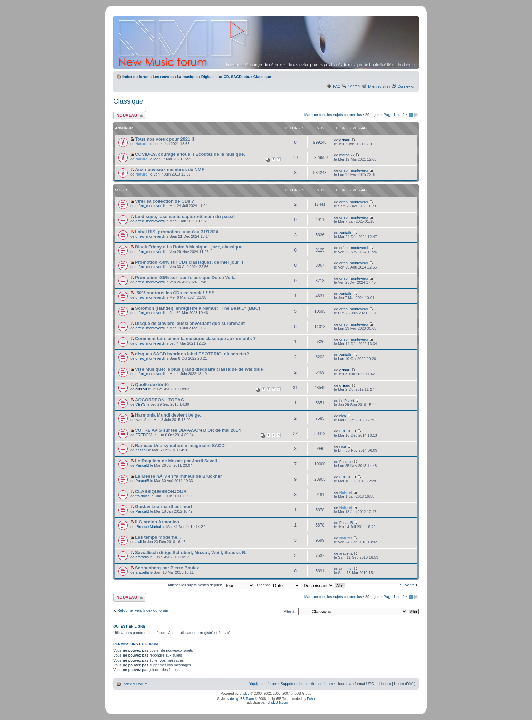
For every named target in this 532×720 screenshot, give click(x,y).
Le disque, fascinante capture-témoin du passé (185, 216)
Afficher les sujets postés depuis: (211, 585)
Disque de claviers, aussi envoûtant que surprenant (190, 323)
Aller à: (290, 611)
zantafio (346, 232)
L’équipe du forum (262, 684)
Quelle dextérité (152, 384)
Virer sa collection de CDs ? (164, 201)
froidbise (142, 496)
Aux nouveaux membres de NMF (169, 169)
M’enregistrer (379, 86)
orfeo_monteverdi (353, 170)
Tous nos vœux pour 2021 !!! (165, 139)
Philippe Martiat (148, 526)
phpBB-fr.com (278, 702)
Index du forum (135, 77)
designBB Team (242, 699)
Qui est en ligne (129, 626)
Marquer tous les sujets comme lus (333, 115)
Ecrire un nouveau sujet (129, 115)
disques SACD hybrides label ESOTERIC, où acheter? (192, 353)
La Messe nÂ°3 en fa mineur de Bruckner (178, 476)
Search (354, 86)
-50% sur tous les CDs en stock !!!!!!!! (174, 292)
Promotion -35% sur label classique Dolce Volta (185, 277)
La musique (187, 77)
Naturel (141, 144)
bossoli (141, 450)
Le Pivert (346, 401)
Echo (311, 699)
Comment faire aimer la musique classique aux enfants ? (195, 338)
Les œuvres (163, 77)
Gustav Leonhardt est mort (163, 506)
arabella (142, 557)
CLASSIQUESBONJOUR (161, 491)
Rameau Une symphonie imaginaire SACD (180, 445)
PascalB (142, 465)
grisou (345, 140)
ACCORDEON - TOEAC (159, 399)
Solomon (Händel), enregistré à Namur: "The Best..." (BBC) (197, 308)
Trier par (278, 585)
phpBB (245, 693)
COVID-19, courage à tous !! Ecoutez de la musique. (190, 154)
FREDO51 (144, 435)
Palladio (346, 462)
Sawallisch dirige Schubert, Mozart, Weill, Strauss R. (190, 552)
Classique (262, 77)
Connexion (406, 86)
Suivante (407, 585)
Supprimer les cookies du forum (307, 684)
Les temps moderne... (158, 537)
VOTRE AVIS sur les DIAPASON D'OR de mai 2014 (188, 430)
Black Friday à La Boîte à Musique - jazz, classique (189, 247)
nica (342, 416)
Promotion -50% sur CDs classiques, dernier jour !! (189, 262)
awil (138, 542)
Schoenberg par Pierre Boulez (167, 567)
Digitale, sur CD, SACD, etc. (225, 77)
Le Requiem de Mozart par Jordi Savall (176, 460)
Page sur (394, 115)
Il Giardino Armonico (157, 521)
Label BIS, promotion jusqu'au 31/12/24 (176, 231)
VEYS (140, 404)
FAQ (336, 86)
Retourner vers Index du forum (142, 610)
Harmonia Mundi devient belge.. (169, 415)
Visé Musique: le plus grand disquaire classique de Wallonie (199, 369)
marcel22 (347, 155)
